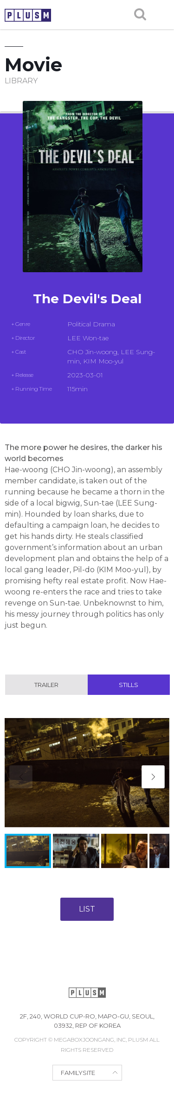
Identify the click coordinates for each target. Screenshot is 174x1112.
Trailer (46, 684)
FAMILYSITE (78, 1072)
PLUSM (28, 15)
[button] (153, 776)
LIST (87, 909)
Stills (128, 684)
